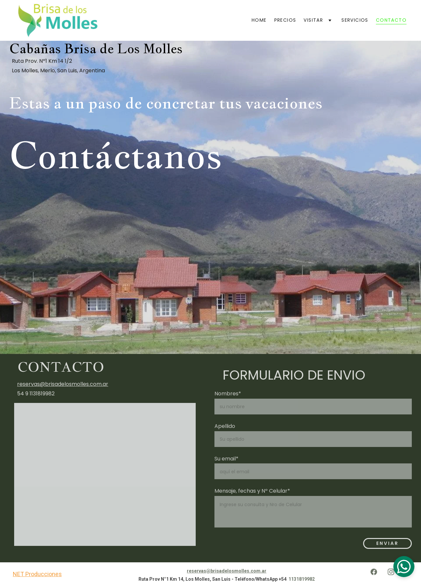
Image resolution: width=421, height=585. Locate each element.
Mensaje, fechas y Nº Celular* (252, 491)
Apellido (224, 426)
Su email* (226, 458)
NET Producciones (37, 574)
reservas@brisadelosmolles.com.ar (62, 384)
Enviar (387, 543)
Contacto (391, 20)
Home (259, 20)
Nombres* (227, 393)
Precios (285, 20)
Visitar (313, 20)
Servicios (354, 20)
